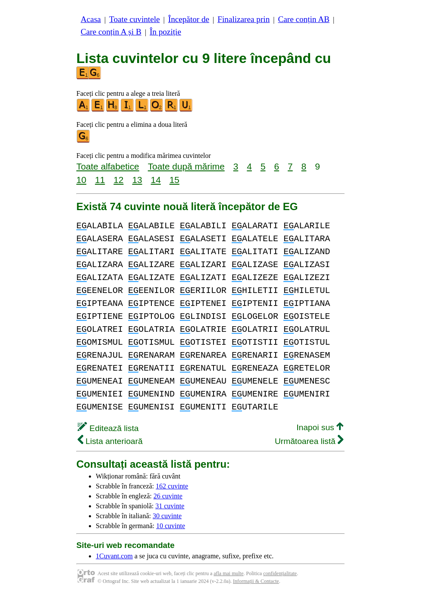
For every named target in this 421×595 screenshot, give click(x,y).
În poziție (165, 31)
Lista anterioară (110, 441)
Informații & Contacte (256, 581)
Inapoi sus (319, 427)
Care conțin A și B (111, 31)
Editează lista (108, 428)
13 (137, 180)
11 (100, 180)
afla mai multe (228, 573)
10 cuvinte (170, 525)
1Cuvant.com (114, 556)
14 (156, 180)
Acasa (91, 19)
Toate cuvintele (134, 19)
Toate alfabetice (107, 166)
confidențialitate (280, 573)
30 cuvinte (167, 515)
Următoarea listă (309, 441)
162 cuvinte (172, 486)
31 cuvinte (169, 506)
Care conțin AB (303, 19)
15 (174, 180)
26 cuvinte (168, 496)
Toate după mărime (186, 166)
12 (118, 180)
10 (81, 180)
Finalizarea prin (243, 19)
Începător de (188, 19)
